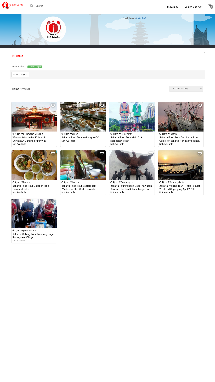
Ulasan (17, 55)
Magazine (172, 6)
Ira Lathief (141, 18)
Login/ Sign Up (193, 6)
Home (15, 88)
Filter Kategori (20, 74)
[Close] (204, 52)
